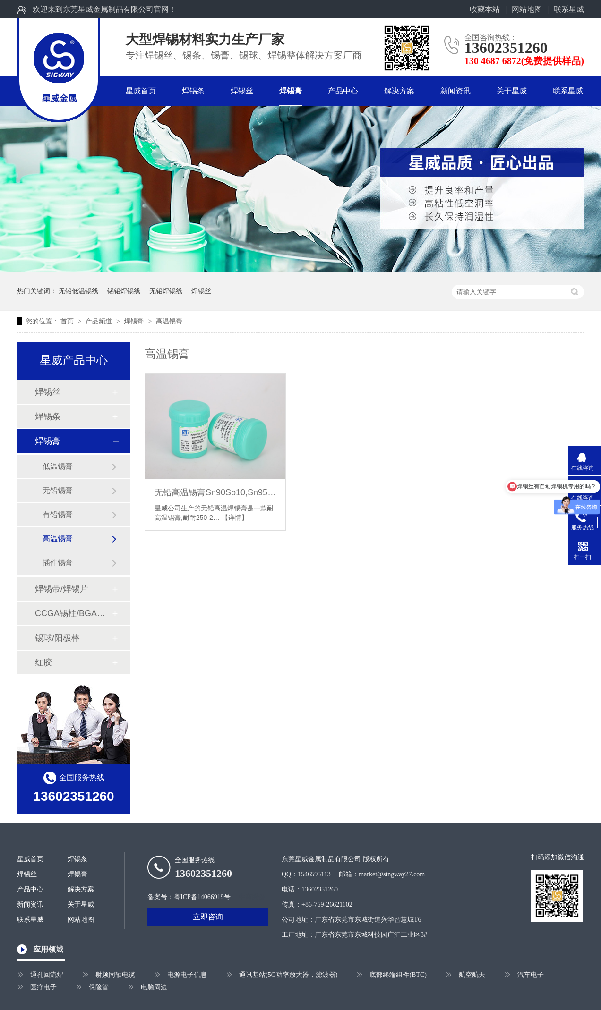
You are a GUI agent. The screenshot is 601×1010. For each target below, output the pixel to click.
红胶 (43, 662)
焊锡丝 (242, 91)
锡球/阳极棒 (57, 638)
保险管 (99, 987)
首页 (68, 321)
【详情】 (235, 517)
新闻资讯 (455, 91)
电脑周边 (154, 987)
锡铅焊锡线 (123, 291)
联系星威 (569, 9)
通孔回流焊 (46, 974)
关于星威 (512, 91)
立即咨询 (208, 917)
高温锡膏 (169, 321)
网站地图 (527, 9)
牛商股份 (252, 896)
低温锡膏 (58, 466)
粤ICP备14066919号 (202, 896)
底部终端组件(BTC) (398, 974)
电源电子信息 (187, 974)
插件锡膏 (58, 563)
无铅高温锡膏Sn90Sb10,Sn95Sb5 (215, 492)
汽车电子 (530, 974)
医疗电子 (43, 987)
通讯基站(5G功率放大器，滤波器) (288, 974)
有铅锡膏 (58, 514)
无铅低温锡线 (78, 291)
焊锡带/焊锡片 (61, 589)
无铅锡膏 (58, 490)
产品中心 (343, 91)
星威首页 (141, 91)
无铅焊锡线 (165, 291)
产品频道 (100, 321)
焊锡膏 (290, 91)
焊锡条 (193, 91)
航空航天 (472, 974)
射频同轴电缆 (115, 974)
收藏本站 (485, 9)
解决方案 (399, 91)
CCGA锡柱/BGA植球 (73, 613)
